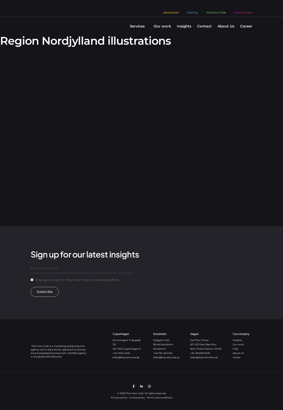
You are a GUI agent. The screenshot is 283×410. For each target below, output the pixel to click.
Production (216, 12)
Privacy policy (119, 397)
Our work (162, 26)
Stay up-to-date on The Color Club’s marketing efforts (77, 280)
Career (246, 26)
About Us (226, 26)
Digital (192, 12)
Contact (204, 26)
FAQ (235, 348)
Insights (184, 26)
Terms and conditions (159, 397)
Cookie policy (137, 397)
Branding (171, 12)
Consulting (243, 12)
